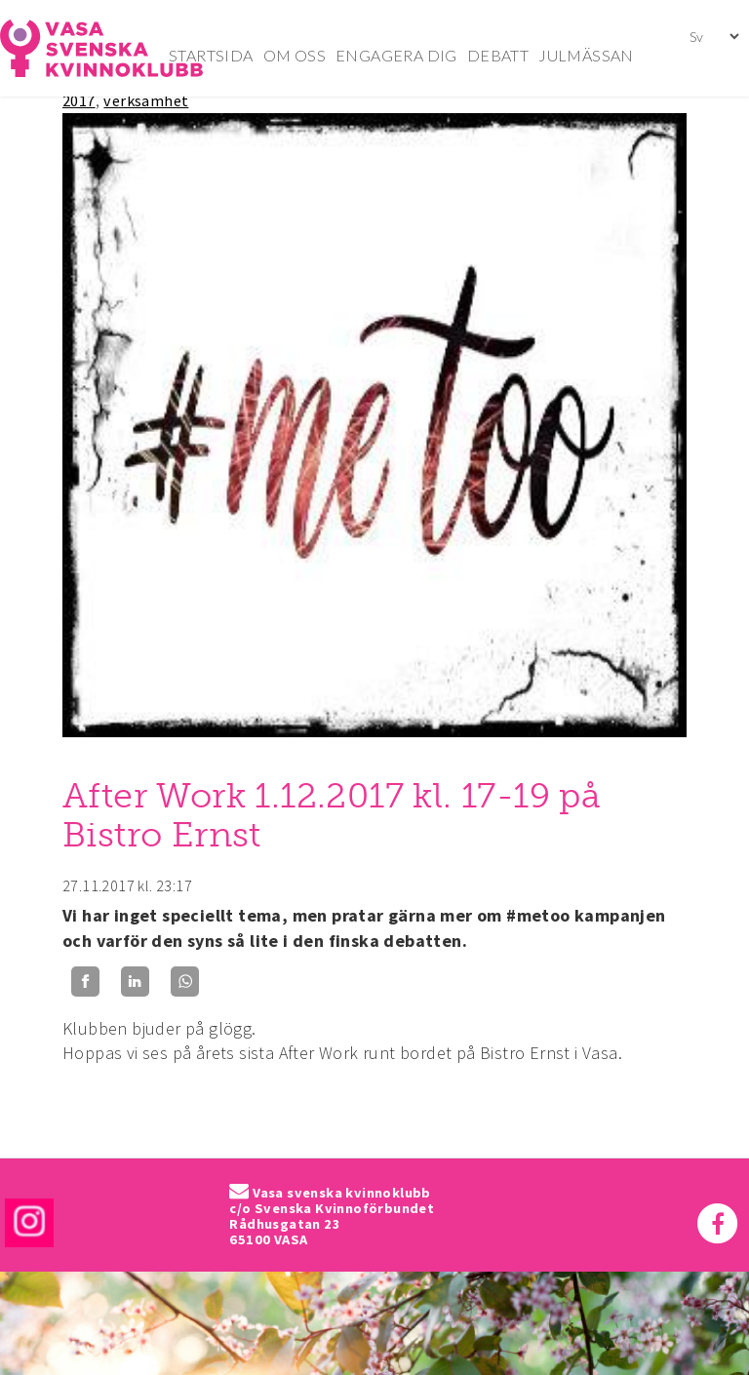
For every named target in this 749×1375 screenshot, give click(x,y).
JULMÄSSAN (586, 55)
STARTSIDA (211, 55)
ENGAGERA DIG (396, 55)
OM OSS (294, 55)
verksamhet (145, 100)
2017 (79, 100)
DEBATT (498, 55)
